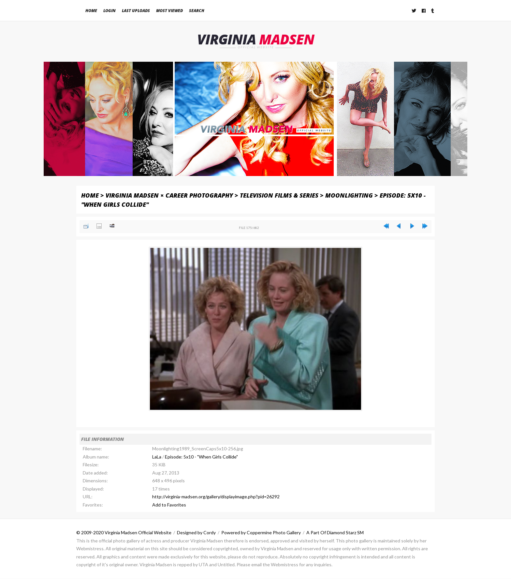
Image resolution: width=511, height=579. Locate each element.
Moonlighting (349, 195)
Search (196, 10)
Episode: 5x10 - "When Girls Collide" (201, 457)
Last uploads (136, 10)
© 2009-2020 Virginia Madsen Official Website (123, 533)
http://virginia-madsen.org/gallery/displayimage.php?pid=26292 (216, 497)
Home (91, 10)
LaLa (156, 457)
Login (109, 10)
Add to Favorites (169, 505)
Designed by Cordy (196, 533)
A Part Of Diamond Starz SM (335, 533)
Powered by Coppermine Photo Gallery (261, 533)
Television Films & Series (279, 195)
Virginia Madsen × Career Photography (169, 195)
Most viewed (169, 10)
